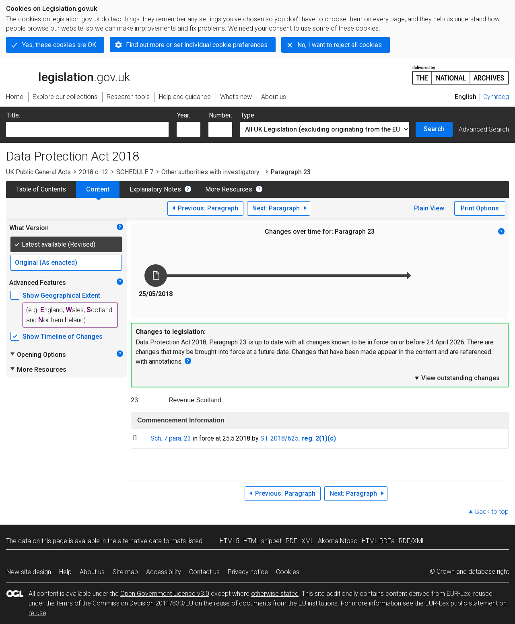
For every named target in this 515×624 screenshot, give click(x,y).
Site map (125, 572)
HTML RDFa (378, 541)
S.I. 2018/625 (279, 438)
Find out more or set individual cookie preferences (197, 45)
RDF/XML (412, 541)
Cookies (287, 572)
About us (92, 572)
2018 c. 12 (93, 172)
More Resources (228, 189)
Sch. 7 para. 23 (170, 438)
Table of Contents (41, 189)
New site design (28, 572)
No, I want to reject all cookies (339, 45)
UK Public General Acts (38, 172)
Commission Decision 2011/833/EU (143, 603)
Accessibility (163, 572)
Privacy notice (248, 572)
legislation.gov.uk (68, 74)
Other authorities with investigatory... (212, 172)
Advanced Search (484, 129)
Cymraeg (496, 97)
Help (65, 572)
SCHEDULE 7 (134, 172)
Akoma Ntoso (338, 541)
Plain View (429, 208)
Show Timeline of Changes (63, 336)
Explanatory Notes (155, 189)
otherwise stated (275, 593)
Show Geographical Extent (61, 295)
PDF (291, 541)
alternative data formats (152, 541)
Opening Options (37, 354)
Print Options (480, 208)
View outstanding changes (457, 378)
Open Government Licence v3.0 (164, 593)
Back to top (492, 511)
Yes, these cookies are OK (59, 45)
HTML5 (229, 541)
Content (97, 189)
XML (307, 541)
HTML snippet (262, 541)
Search (434, 129)
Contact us (204, 572)
